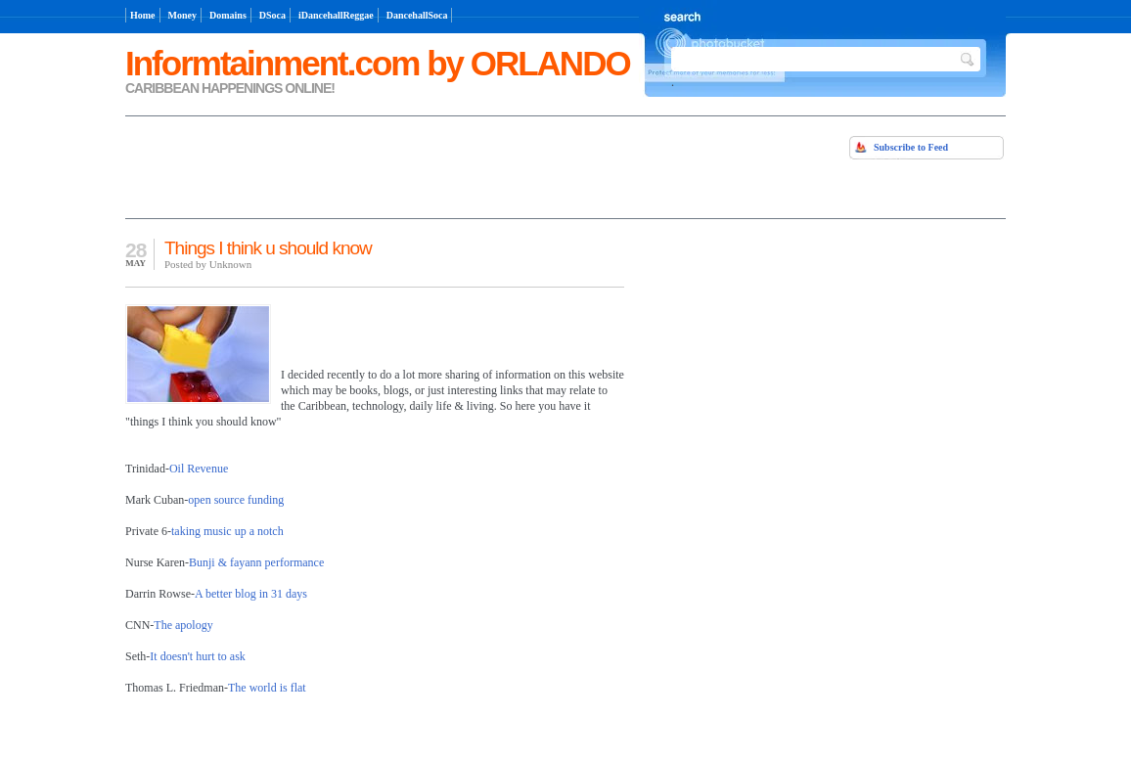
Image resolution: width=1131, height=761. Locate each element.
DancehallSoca (417, 15)
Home (143, 15)
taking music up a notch (227, 531)
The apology (183, 625)
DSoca (272, 15)
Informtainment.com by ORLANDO (377, 63)
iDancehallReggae (336, 15)
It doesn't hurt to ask (197, 656)
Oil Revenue (198, 468)
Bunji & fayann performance (256, 562)
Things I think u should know (268, 248)
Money (182, 15)
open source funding (236, 500)
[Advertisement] (354, 165)
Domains (228, 15)
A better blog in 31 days (251, 594)
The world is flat (267, 687)
